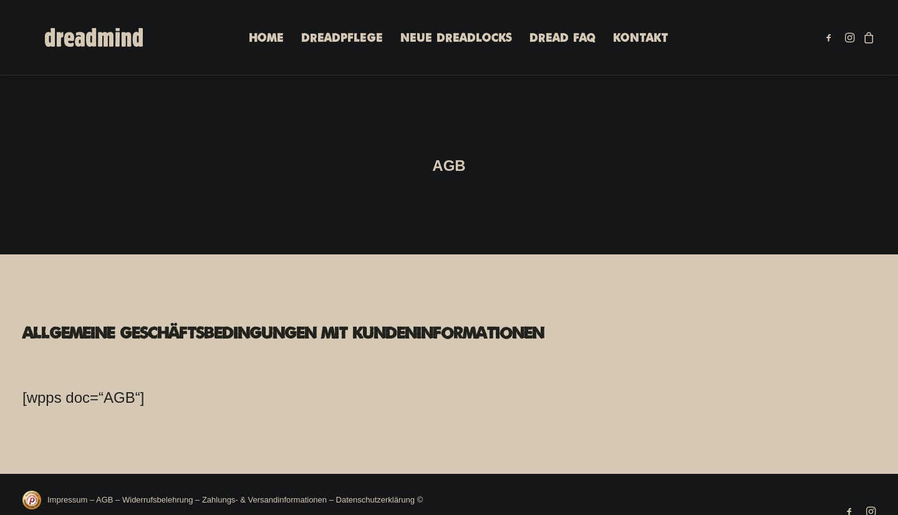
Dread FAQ (553, 39)
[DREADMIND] (79, 39)
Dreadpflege (333, 39)
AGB (104, 493)
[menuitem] (257, 39)
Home (256, 39)
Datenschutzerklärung (375, 493)
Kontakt (631, 39)
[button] (831, 39)
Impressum (68, 493)
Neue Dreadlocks (447, 39)
